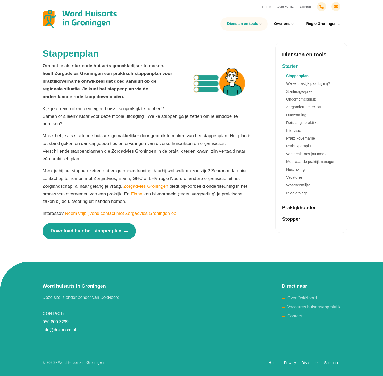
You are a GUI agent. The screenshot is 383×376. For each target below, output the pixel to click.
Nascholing (295, 169)
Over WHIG (285, 7)
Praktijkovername (300, 138)
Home (266, 7)
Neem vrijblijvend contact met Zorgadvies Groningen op (120, 213)
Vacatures (294, 177)
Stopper (291, 219)
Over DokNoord (302, 298)
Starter (290, 66)
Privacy (290, 363)
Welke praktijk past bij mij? (308, 83)
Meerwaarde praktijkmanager (310, 162)
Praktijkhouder (299, 207)
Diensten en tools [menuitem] (242, 24)
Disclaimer (310, 363)
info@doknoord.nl (59, 330)
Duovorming (296, 115)
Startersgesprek (299, 91)
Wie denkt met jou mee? (306, 154)
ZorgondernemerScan (304, 107)
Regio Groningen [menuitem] (321, 24)
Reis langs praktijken (303, 122)
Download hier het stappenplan (89, 230)
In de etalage (297, 193)
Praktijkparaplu (298, 146)
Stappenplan (297, 76)
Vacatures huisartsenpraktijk (313, 307)
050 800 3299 (56, 322)
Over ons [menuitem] (282, 24)
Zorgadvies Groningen (145, 186)
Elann (136, 194)
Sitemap (331, 363)
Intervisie (293, 130)
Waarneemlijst (298, 185)
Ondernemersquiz (301, 99)
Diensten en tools (304, 54)
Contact (306, 7)
